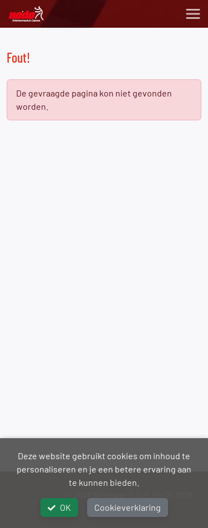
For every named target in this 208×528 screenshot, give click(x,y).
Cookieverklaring (127, 507)
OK (59, 507)
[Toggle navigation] (193, 13)
